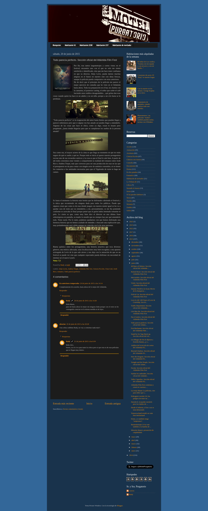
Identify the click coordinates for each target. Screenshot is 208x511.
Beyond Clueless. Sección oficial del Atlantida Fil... (143, 352)
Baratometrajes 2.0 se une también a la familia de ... (141, 426)
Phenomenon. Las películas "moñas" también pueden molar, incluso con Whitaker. (145, 118)
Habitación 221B (86, 45)
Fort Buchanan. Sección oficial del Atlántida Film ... (142, 329)
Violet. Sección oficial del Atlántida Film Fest (140, 284)
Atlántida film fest (85, 269)
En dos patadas (132, 172)
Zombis (129, 207)
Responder (63, 291)
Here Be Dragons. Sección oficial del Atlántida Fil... (143, 358)
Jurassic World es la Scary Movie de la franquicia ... (143, 290)
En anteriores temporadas (69, 283)
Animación (131, 150)
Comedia (130, 163)
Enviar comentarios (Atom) (73, 409)
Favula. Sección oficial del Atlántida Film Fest (140, 369)
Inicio (89, 403)
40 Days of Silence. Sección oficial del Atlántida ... (141, 267)
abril (133, 440)
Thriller (129, 201)
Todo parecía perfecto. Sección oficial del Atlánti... (142, 324)
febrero (134, 447)
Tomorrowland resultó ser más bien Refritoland (142, 414)
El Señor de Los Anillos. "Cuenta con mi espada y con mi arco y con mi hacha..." (146, 65)
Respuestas (66, 296)
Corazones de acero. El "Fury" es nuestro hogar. (146, 76)
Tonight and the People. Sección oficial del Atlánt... (142, 363)
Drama (129, 169)
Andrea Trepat (73, 269)
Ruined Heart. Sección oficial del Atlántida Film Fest (143, 273)
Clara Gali (109, 269)
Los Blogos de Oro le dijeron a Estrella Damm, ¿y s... (142, 341)
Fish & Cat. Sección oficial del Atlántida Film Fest (142, 295)
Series (129, 191)
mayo (133, 437)
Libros (129, 185)
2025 (131, 222)
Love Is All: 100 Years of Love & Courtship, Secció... (143, 301)
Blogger (120, 506)
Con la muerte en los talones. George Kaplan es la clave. (145, 91)
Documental (131, 166)
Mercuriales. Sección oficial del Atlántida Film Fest (142, 278)
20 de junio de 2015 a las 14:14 (91, 283)
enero (133, 451)
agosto (134, 256)
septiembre (135, 253)
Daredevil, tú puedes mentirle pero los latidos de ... (141, 403)
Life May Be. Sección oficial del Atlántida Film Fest (142, 312)
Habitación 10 (70, 45)
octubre (134, 249)
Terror (129, 198)
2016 (131, 236)
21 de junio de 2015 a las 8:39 (85, 341)
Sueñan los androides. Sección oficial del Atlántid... (142, 375)
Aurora (131, 491)
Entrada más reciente (63, 403)
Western (129, 204)
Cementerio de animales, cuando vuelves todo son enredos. (143, 105)
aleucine (62, 324)
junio (133, 263)
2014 (131, 455)
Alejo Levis (63, 269)
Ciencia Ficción (98, 269)
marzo (133, 444)
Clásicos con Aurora (134, 160)
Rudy (68, 301)
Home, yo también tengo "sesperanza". (140, 420)
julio (133, 260)
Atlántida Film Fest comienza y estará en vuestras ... (142, 386)
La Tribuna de (132, 182)
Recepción (57, 45)
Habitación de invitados (122, 45)
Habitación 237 (102, 45)
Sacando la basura (133, 188)
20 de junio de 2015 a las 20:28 (77, 324)
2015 (131, 239)
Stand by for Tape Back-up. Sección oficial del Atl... (141, 335)
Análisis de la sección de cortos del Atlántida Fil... (142, 346)
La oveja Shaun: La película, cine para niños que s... (143, 392)
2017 (131, 232)
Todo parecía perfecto (72, 272)
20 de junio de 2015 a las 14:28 (85, 301)
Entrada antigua (113, 403)
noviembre (135, 246)
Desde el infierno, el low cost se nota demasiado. (142, 409)
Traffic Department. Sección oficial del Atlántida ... (141, 307)
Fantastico (130, 175)
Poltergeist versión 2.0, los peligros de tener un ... (140, 397)
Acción (129, 147)
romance (60, 272)
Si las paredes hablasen (135, 195)
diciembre (135, 242)
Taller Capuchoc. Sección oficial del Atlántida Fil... (142, 380)
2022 (131, 228)
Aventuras (130, 153)
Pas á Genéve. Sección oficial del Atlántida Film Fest (143, 318)
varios (129, 211)
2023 (131, 225)
